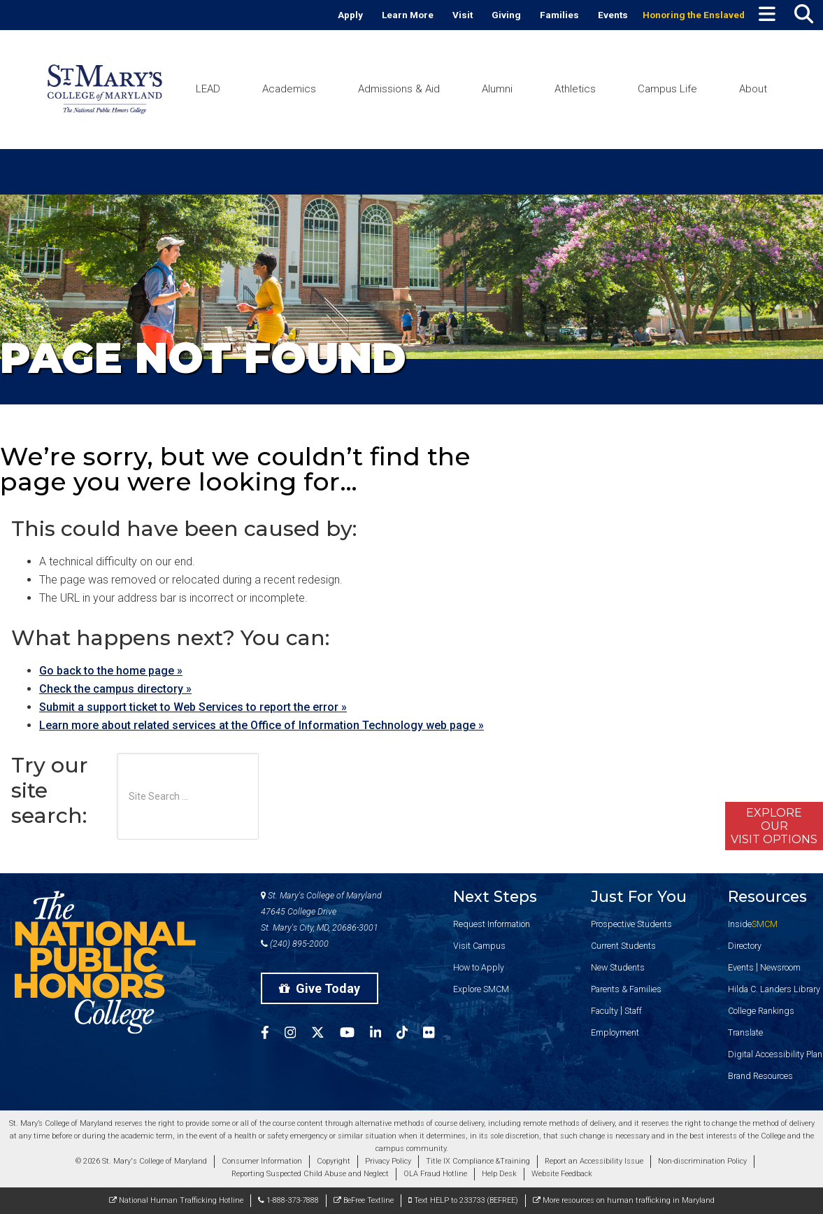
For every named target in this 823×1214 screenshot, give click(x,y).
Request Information (491, 924)
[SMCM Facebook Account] (273, 1034)
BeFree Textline (364, 1200)
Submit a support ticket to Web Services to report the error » (193, 707)
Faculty (604, 1010)
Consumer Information (262, 1161)
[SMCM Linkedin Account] (383, 1034)
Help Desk (499, 1173)
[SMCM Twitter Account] (325, 1034)
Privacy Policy (388, 1161)
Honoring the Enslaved (694, 14)
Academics (289, 89)
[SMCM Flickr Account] (436, 1034)
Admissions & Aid (399, 89)
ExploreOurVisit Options (774, 826)
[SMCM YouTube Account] (355, 1034)
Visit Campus (479, 945)
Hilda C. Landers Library (774, 989)
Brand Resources (760, 1076)
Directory (744, 945)
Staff (633, 1010)
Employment (615, 1032)
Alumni (497, 89)
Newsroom (780, 967)
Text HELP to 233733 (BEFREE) (463, 1200)
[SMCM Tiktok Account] (409, 1034)
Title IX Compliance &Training (478, 1161)
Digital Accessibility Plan (775, 1054)
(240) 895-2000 (295, 943)
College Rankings (761, 1010)
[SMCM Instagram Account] (298, 1034)
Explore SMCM (481, 989)
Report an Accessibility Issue (594, 1161)
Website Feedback (561, 1173)
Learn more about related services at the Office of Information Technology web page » (261, 725)
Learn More (408, 14)
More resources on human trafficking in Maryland (624, 1200)
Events (613, 14)
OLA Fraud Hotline (435, 1173)
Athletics (575, 89)
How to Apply (478, 967)
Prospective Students (631, 924)
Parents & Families (626, 989)
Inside (753, 924)
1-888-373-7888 (288, 1200)
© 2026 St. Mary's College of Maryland (141, 1161)
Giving (506, 14)
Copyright (333, 1161)
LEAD (208, 89)
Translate (745, 1032)
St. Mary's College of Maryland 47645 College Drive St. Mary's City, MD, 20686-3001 (321, 911)
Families (559, 14)
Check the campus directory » (115, 689)
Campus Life (667, 89)
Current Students (623, 945)
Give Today (319, 988)
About (753, 89)
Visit (462, 14)
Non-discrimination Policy (702, 1161)
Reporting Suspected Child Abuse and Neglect (310, 1173)
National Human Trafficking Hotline (176, 1200)
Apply (350, 14)
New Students (618, 967)
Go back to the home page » (111, 670)
